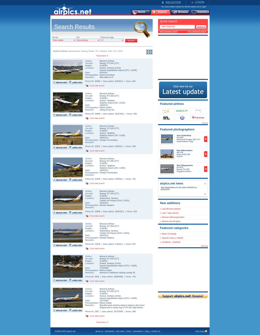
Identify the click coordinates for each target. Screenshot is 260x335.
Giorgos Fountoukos (109, 140)
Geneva (114, 198)
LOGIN (199, 2)
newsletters (138, 331)
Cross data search (97, 86)
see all (203, 246)
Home (138, 12)
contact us (155, 331)
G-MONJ (103, 65)
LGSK (122, 103)
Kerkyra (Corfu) (114, 68)
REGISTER (173, 2)
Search (159, 12)
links (129, 331)
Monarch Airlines (107, 61)
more (204, 123)
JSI (116, 103)
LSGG (126, 200)
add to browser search (169, 31)
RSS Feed (201, 331)
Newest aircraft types (171, 221)
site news (120, 331)
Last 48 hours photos (171, 209)
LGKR (133, 70)
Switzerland (105, 198)
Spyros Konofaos (107, 75)
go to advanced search (197, 31)
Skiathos (111, 100)
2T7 (116, 63)
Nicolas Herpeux (107, 205)
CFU (127, 70)
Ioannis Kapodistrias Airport (112, 70)
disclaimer (109, 331)
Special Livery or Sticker (172, 238)
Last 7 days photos (170, 213)
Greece (103, 68)
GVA (120, 200)
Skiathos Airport (107, 103)
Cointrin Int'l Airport (108, 200)
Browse (180, 12)
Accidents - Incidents (171, 242)
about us (99, 331)
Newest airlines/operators (173, 217)
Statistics (200, 12)
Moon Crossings (169, 234)
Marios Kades (106, 107)
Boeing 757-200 (107, 63)
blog (147, 331)
